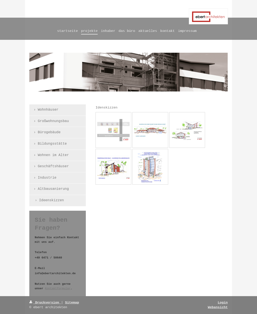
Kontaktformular (58, 288)
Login (223, 303)
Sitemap (72, 303)
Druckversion (45, 303)
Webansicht (218, 307)
